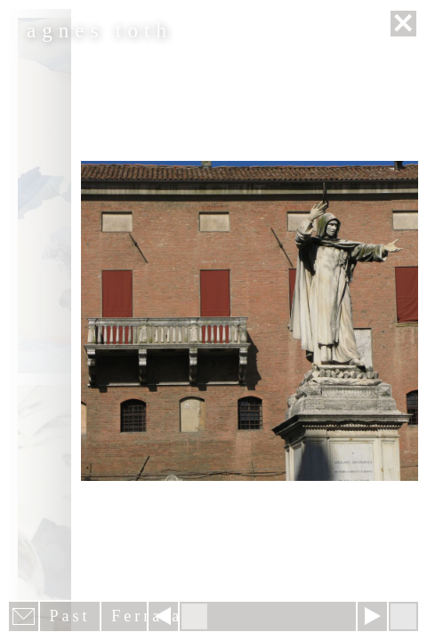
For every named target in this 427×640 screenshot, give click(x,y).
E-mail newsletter (23, 616)
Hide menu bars (403, 616)
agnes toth (100, 31)
